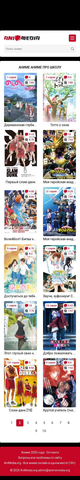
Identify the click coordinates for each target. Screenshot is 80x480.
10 (44, 431)
